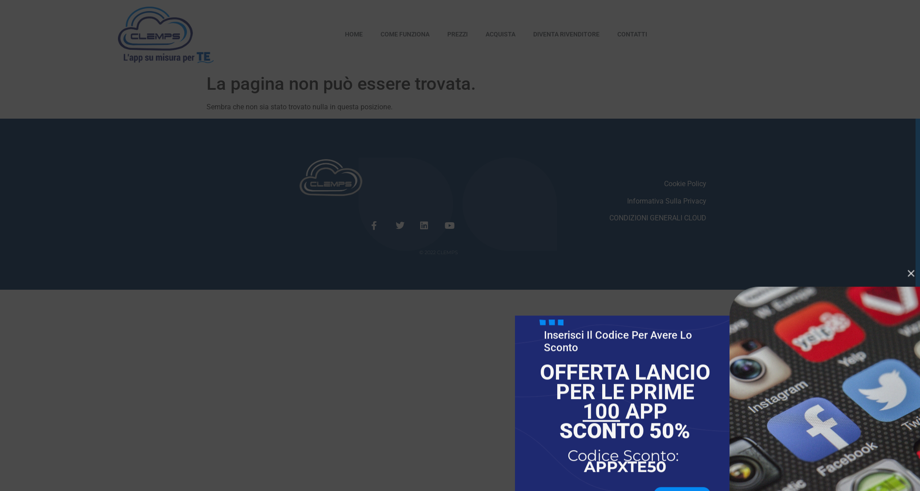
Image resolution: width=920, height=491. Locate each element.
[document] (460, 245)
